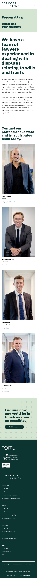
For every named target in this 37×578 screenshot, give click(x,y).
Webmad (27, 575)
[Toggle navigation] (33, 4)
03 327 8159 (5, 508)
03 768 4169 (5, 528)
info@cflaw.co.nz (6, 492)
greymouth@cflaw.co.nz (8, 532)
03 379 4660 (5, 488)
